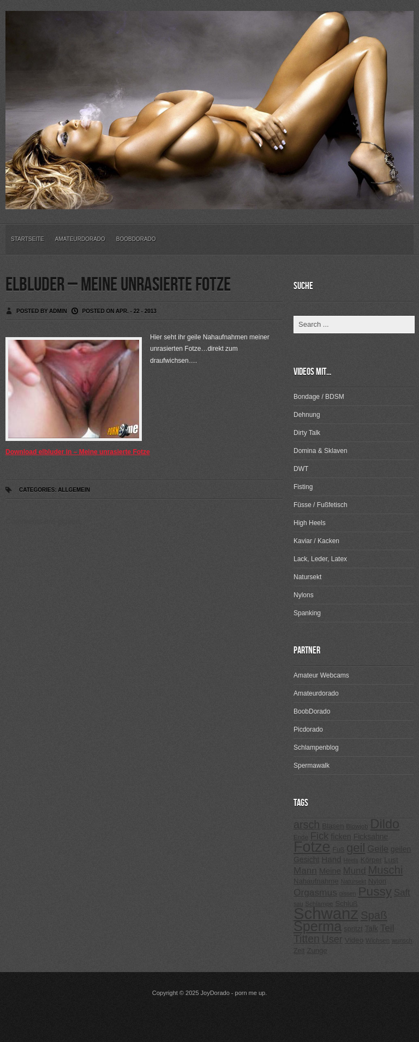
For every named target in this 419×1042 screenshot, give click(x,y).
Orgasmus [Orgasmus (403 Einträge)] (315, 892)
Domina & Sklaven (321, 451)
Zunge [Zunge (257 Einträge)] (317, 950)
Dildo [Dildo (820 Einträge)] (384, 824)
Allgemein (74, 490)
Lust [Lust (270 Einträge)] (391, 860)
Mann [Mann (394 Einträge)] (305, 871)
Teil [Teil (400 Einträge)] (387, 928)
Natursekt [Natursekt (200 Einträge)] (353, 881)
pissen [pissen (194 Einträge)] (347, 893)
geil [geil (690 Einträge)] (355, 848)
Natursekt (307, 577)
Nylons (304, 595)
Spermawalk (312, 765)
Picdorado (308, 729)
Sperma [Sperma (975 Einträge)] (318, 926)
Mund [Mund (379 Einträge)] (354, 871)
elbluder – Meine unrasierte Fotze (118, 285)
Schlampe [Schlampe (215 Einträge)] (319, 903)
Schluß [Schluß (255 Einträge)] (346, 903)
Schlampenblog (316, 747)
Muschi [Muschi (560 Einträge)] (385, 870)
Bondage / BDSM (319, 397)
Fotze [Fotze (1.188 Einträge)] (312, 847)
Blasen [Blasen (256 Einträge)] (333, 826)
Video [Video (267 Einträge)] (354, 940)
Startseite (27, 239)
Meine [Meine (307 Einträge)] (330, 871)
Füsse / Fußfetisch (321, 505)
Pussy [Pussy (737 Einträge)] (375, 891)
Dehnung (307, 415)
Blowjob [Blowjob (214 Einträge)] (357, 826)
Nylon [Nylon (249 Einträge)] (377, 881)
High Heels (310, 523)
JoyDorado (215, 993)
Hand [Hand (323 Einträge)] (331, 859)
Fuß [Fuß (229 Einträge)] (339, 849)
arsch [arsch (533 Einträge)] (307, 825)
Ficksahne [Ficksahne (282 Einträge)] (371, 836)
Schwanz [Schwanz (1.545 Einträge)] (326, 913)
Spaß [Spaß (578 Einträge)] (374, 915)
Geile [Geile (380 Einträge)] (377, 849)
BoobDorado (136, 239)
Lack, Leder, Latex (320, 559)
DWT (301, 469)
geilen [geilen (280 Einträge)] (401, 849)
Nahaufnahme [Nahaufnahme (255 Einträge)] (316, 881)
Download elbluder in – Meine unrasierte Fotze (77, 452)
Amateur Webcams (321, 675)
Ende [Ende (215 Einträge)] (301, 837)
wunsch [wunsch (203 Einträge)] (402, 940)
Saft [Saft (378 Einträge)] (402, 892)
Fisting (303, 487)
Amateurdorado (80, 239)
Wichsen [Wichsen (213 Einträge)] (378, 940)
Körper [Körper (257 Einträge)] (371, 860)
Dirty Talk (307, 433)
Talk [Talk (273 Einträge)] (371, 929)
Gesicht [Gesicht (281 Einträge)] (306, 859)
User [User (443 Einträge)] (332, 939)
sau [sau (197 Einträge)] (298, 903)
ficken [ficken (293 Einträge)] (341, 836)
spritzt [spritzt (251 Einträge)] (353, 929)
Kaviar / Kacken (316, 541)
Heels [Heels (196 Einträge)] (351, 860)
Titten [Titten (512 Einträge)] (307, 939)
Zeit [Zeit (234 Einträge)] (299, 951)
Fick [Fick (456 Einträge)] (319, 835)
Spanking (307, 613)
